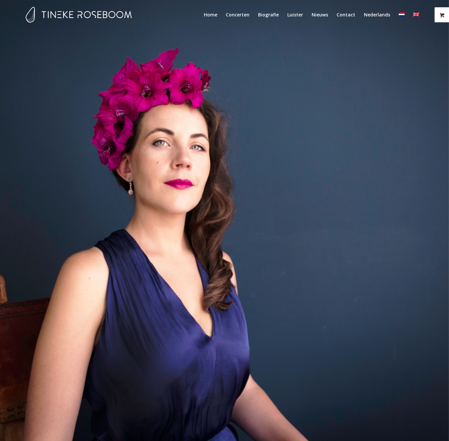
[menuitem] (211, 15)
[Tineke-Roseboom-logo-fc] (79, 15)
